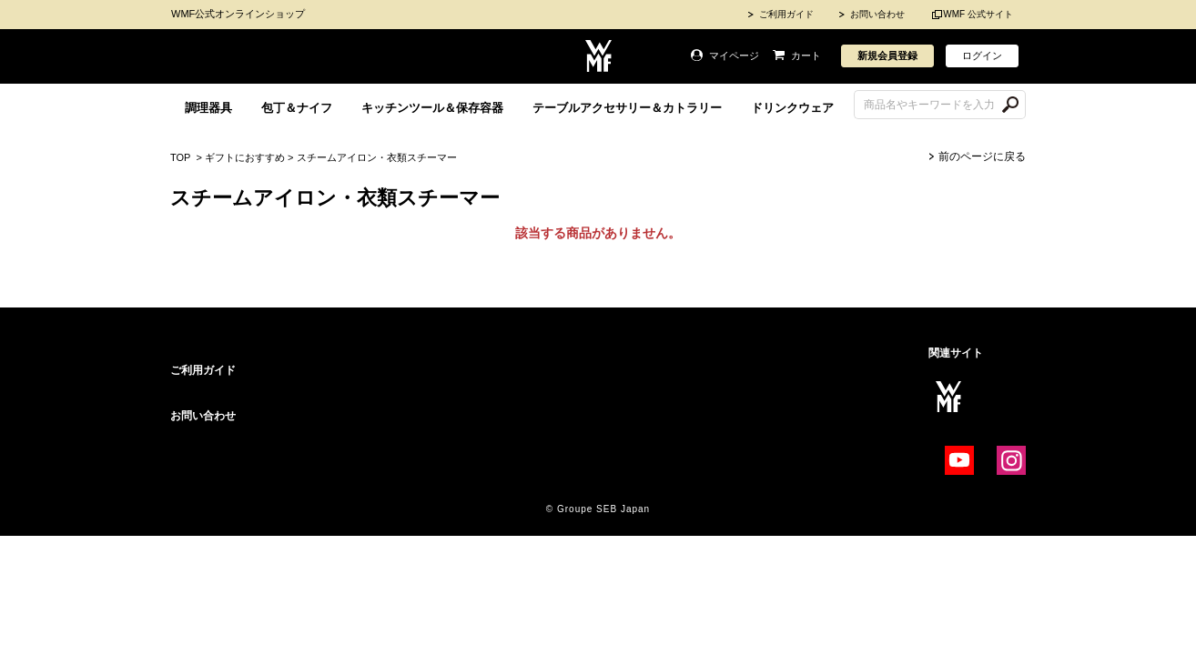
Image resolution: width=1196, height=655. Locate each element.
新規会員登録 (887, 55)
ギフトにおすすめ (245, 157)
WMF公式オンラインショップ (238, 13)
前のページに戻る (982, 156)
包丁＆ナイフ (296, 108)
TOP (180, 157)
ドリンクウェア (792, 108)
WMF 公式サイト (978, 14)
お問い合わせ (877, 14)
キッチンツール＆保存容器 (432, 108)
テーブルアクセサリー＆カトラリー (627, 108)
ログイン (982, 55)
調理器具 (208, 108)
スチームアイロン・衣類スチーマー (377, 157)
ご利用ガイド (786, 14)
